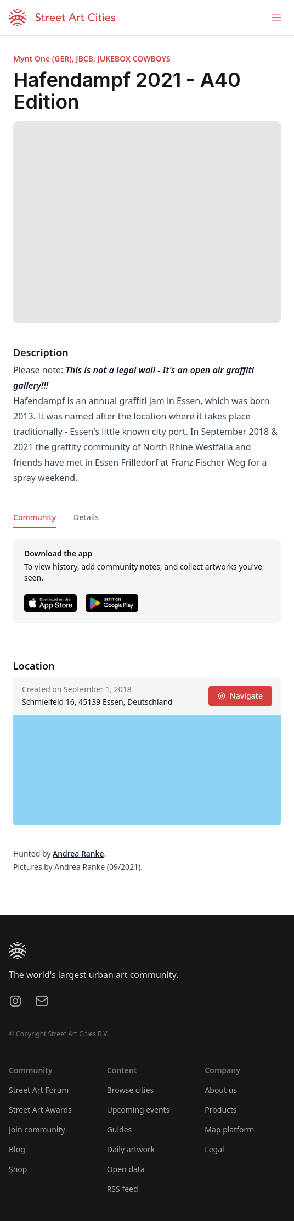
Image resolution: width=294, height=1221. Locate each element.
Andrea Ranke (78, 853)
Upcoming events (138, 1109)
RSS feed (122, 1189)
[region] (147, 770)
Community (34, 517)
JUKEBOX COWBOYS (133, 58)
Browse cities (130, 1090)
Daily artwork (131, 1149)
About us (221, 1090)
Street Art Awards (40, 1109)
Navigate (240, 695)
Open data (126, 1169)
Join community (37, 1129)
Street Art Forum (39, 1090)
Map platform (229, 1129)
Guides (119, 1129)
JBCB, (86, 58)
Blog (17, 1149)
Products (220, 1109)
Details (86, 517)
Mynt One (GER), (44, 58)
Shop (18, 1169)
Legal (214, 1149)
